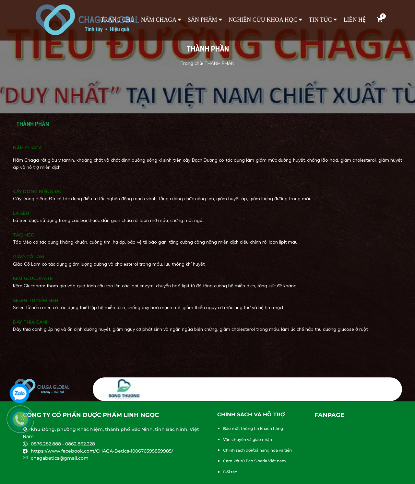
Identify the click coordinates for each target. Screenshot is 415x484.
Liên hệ (355, 20)
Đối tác (230, 471)
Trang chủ (118, 20)
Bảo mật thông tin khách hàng (253, 428)
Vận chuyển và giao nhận (247, 439)
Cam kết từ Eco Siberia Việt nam (254, 460)
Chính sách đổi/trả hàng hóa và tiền (257, 450)
